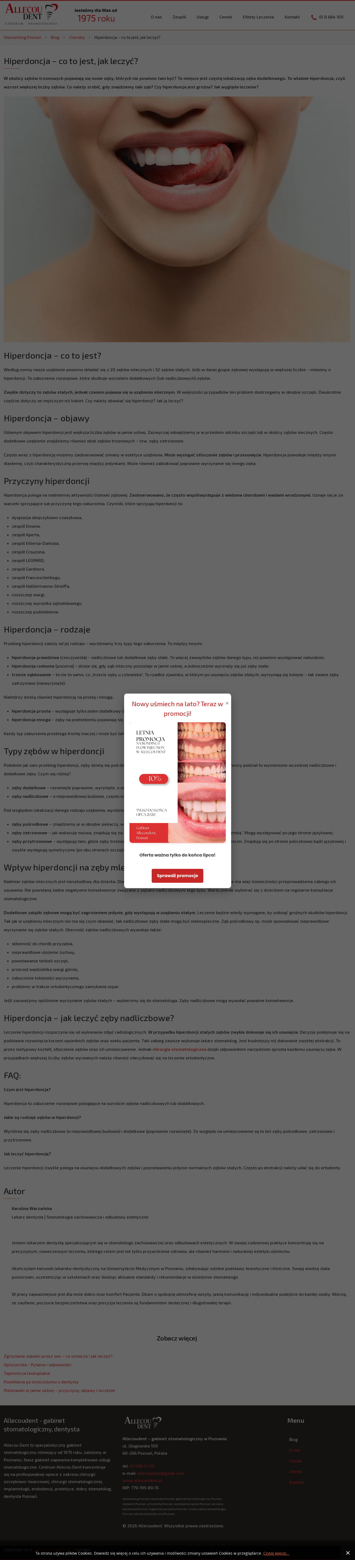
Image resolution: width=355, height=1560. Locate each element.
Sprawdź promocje (177, 876)
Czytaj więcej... (276, 1553)
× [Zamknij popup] (227, 702)
